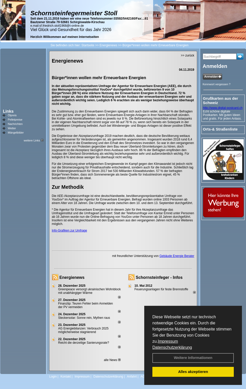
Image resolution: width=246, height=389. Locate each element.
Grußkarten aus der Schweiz (220, 100)
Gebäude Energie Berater (177, 256)
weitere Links (33, 140)
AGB (143, 376)
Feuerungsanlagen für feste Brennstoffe (161, 289)
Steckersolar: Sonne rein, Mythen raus (84, 318)
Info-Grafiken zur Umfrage (69, 230)
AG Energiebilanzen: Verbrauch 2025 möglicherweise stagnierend (83, 330)
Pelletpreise (15, 119)
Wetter (12, 128)
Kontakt (66, 376)
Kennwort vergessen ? (216, 84)
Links (8, 111)
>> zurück (187, 55)
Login (53, 376)
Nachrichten (15, 123)
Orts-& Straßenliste (220, 129)
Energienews (72, 277)
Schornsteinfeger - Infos (159, 277)
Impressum (168, 341)
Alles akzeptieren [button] (193, 372)
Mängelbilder (16, 132)
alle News (112, 360)
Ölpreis (12, 115)
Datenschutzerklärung (172, 347)
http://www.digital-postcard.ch (223, 108)
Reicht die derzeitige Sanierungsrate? (85, 342)
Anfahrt (132, 376)
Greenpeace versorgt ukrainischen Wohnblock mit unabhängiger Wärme (89, 291)
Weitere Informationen (193, 358)
